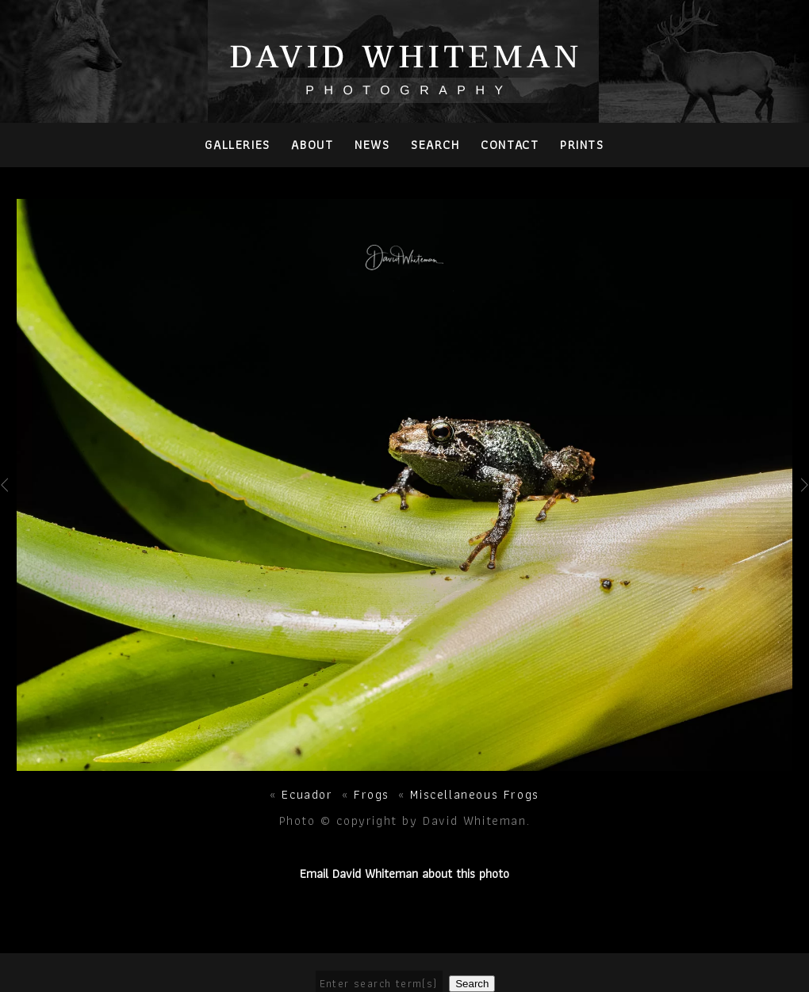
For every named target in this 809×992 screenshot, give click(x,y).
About (312, 145)
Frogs (371, 794)
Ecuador (307, 794)
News (372, 145)
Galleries (237, 145)
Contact (510, 145)
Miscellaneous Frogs (474, 794)
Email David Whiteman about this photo (404, 873)
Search (435, 145)
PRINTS (582, 145)
